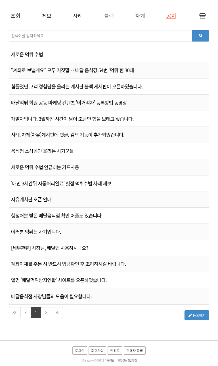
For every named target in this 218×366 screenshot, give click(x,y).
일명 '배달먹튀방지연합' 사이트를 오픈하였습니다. (59, 280)
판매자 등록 (134, 350)
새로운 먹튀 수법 (27, 54)
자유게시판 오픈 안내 (31, 199)
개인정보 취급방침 (127, 360)
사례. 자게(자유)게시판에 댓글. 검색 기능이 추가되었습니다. (67, 134)
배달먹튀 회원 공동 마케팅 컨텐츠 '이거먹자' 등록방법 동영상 (69, 102)
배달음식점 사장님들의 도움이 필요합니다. (51, 296)
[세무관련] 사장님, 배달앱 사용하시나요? (49, 247)
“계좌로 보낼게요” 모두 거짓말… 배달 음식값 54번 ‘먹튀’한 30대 (72, 70)
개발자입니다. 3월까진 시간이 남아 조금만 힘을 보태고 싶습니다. (72, 118)
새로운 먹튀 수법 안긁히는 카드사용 (45, 167)
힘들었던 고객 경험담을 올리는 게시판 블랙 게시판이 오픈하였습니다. (77, 86)
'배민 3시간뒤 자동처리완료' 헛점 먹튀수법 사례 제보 (61, 183)
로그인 (79, 350)
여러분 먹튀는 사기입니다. (36, 231)
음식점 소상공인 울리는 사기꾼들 (42, 150)
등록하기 (197, 315)
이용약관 (109, 360)
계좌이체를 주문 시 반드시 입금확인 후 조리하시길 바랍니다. (68, 263)
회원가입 (97, 350)
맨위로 (115, 350)
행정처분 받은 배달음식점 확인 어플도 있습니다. (56, 215)
